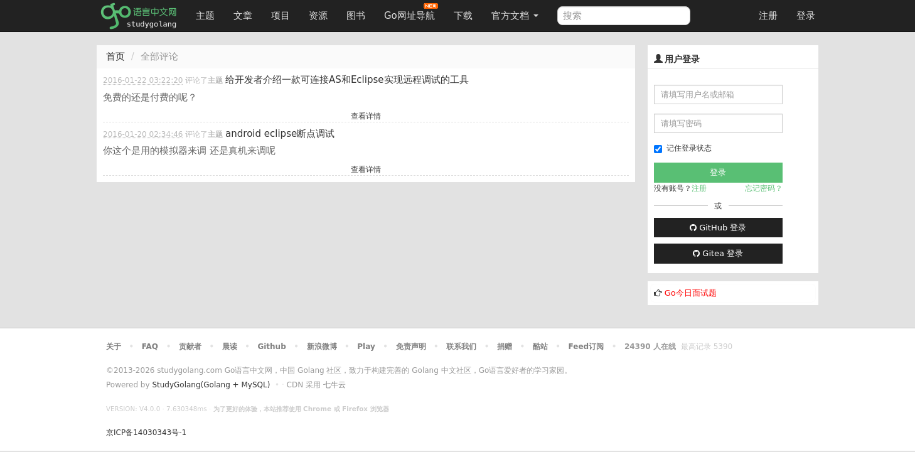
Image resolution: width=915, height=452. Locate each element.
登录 (805, 15)
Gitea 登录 (718, 253)
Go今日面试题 (691, 293)
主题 (205, 15)
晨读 (229, 346)
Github (271, 346)
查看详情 (366, 116)
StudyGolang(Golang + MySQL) (211, 384)
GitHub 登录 (718, 227)
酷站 (540, 346)
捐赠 (504, 346)
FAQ (150, 346)
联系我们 (461, 346)
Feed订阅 (586, 346)
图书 (355, 15)
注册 (768, 15)
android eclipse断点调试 (279, 133)
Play (366, 346)
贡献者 (190, 346)
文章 (242, 15)
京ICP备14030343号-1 (146, 432)
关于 (113, 346)
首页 (115, 56)
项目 (280, 15)
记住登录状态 (683, 148)
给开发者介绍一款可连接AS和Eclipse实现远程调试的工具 (346, 79)
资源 (318, 15)
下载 (463, 15)
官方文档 (514, 15)
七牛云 (334, 384)
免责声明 (411, 346)
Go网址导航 (411, 12)
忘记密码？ (764, 188)
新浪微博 (322, 346)
